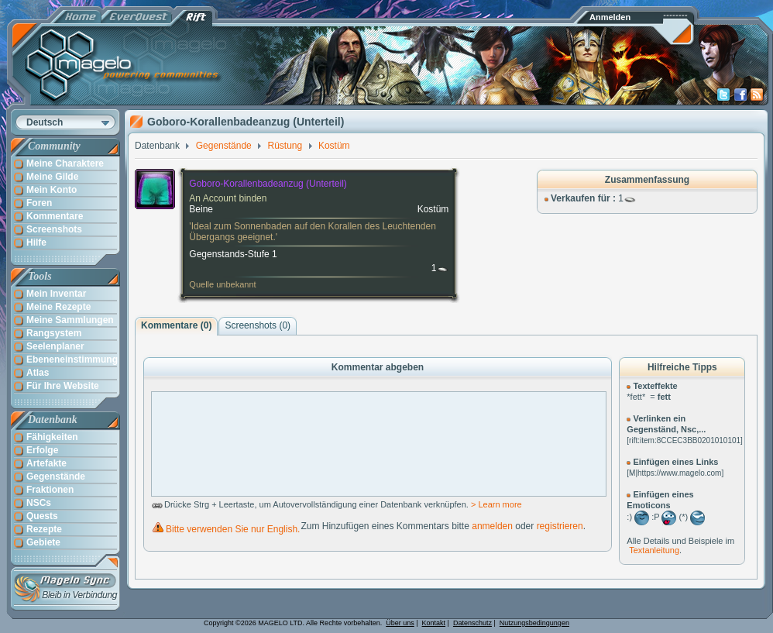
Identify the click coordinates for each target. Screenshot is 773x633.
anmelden (492, 526)
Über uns (400, 623)
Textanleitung (654, 550)
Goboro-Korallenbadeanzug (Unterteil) (267, 183)
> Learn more (496, 504)
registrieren (560, 526)
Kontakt (434, 623)
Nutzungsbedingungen (534, 623)
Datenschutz (472, 623)
